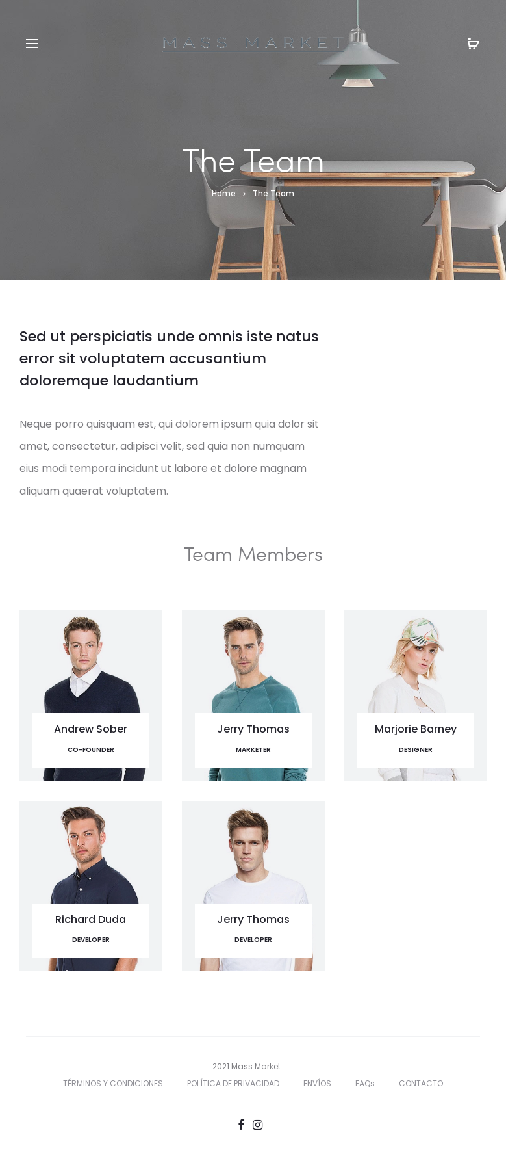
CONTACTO (421, 1083)
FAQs (365, 1083)
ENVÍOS (317, 1083)
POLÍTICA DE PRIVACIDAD (233, 1083)
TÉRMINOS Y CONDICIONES (113, 1083)
